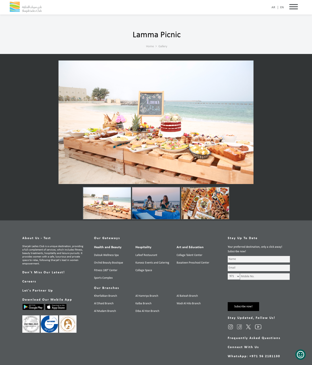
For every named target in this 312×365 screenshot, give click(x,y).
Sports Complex (103, 278)
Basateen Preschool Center (193, 262)
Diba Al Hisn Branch (147, 311)
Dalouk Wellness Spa (106, 255)
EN (282, 7)
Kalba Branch (143, 303)
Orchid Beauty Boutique (108, 262)
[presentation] (261, 293)
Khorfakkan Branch (105, 296)
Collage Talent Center (189, 255)
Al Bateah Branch (187, 296)
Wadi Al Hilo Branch (189, 303)
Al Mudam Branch (105, 311)
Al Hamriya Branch (146, 296)
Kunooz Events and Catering (152, 262)
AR (273, 7)
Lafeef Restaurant (146, 255)
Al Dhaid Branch (104, 303)
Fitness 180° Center (105, 270)
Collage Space (143, 270)
